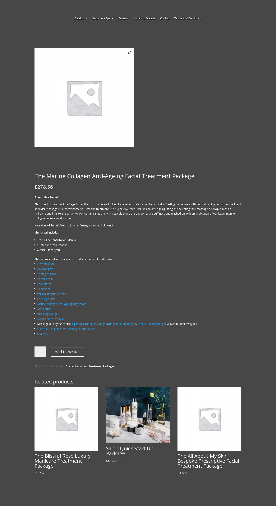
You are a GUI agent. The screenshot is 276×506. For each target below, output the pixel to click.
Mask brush (44, 309)
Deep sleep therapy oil (51, 319)
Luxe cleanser (45, 264)
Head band (44, 289)
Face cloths (44, 284)
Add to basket (67, 351)
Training (123, 18)
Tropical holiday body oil (152, 324)
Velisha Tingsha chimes (51, 294)
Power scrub (45, 279)
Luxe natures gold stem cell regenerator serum (66, 329)
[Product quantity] (40, 351)
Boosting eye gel (47, 314)
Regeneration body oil (122, 324)
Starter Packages (76, 366)
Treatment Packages (101, 366)
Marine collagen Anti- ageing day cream (61, 304)
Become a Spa (101, 18)
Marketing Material (144, 18)
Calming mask (46, 299)
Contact (165, 18)
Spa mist (42, 334)
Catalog (79, 18)
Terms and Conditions (188, 18)
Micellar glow (45, 269)
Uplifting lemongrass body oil (90, 324)
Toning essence (47, 274)
